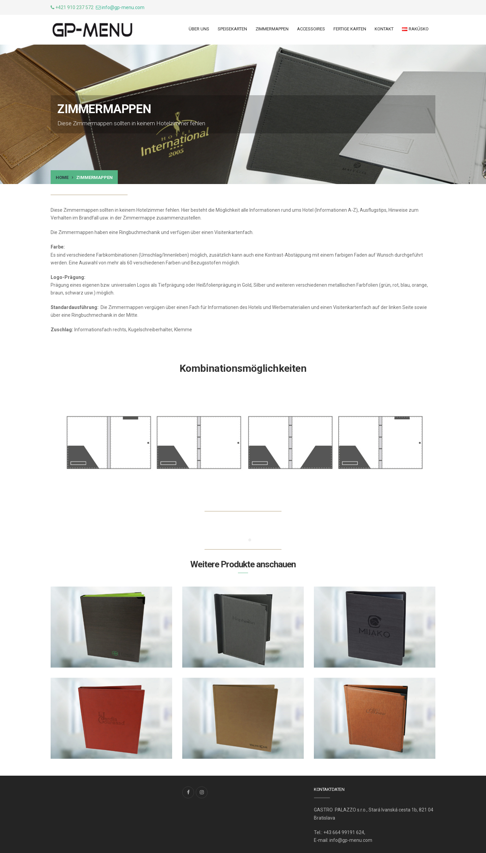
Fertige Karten (349, 28)
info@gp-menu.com (123, 7)
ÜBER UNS (199, 28)
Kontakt (384, 28)
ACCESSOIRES (311, 28)
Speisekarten (232, 28)
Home (62, 177)
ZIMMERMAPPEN (272, 28)
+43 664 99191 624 (343, 832)
